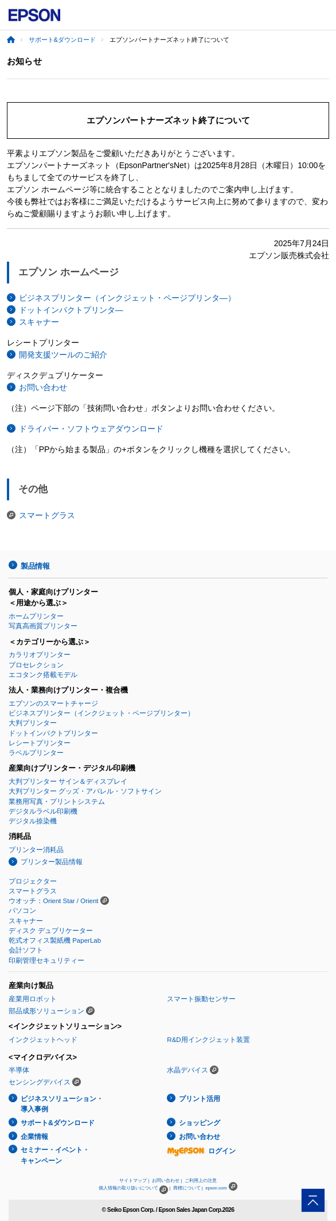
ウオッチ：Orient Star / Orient (54, 900)
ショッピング (199, 1123)
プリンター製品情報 (52, 861)
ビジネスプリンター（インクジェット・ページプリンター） (101, 713)
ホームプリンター (36, 616)
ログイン (201, 1151)
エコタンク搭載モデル (43, 674)
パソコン (22, 910)
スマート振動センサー (201, 999)
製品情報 (35, 566)
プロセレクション (36, 665)
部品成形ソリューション (46, 1011)
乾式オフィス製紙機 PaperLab (55, 940)
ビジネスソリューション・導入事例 (62, 1104)
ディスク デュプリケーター (51, 930)
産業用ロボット (33, 999)
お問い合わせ (43, 387)
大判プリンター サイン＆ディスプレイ (68, 781)
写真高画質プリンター (43, 626)
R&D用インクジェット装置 (208, 1039)
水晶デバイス (187, 1070)
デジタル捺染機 (33, 821)
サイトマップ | (134, 1180)
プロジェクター (33, 881)
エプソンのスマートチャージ (53, 703)
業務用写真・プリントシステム (57, 801)
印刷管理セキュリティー (46, 960)
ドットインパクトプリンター (53, 733)
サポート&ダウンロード (62, 39)
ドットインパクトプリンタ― (71, 309)
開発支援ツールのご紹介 (63, 354)
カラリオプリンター (40, 654)
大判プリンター (33, 723)
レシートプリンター (40, 743)
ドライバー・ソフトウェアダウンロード (91, 428)
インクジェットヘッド (43, 1039)
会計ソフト (26, 950)
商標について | (188, 1188)
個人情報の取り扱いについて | (134, 1188)
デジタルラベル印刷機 (43, 811)
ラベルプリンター (36, 752)
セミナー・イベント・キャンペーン (55, 1155)
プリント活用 (199, 1099)
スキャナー (39, 321)
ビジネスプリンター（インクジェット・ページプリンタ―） (127, 297)
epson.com (216, 1188)
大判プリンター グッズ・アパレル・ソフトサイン (85, 791)
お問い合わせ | (167, 1180)
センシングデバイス (40, 1082)
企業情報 (34, 1137)
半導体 (19, 1070)
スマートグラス (47, 515)
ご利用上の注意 (201, 1180)
